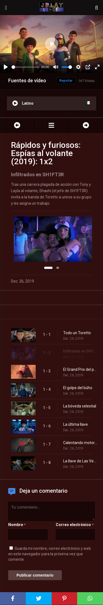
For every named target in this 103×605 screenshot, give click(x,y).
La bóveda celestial (79, 406)
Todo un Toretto (77, 333)
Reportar (66, 81)
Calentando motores (80, 442)
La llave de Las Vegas (80, 461)
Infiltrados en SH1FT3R (80, 351)
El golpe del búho (77, 388)
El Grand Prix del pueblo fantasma (80, 369)
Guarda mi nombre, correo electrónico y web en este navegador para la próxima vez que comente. (49, 554)
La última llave (75, 424)
